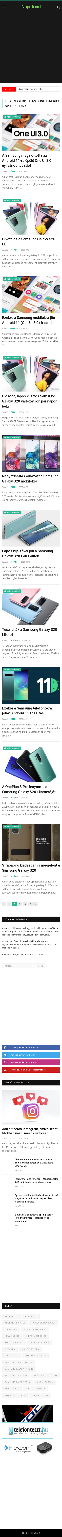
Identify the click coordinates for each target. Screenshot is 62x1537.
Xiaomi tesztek (40, 1395)
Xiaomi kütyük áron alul (30, 89)
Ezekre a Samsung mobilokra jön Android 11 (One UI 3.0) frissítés (28, 320)
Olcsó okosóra (30, 1349)
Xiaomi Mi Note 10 (35, 1389)
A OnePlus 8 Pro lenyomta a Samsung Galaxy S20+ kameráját (29, 789)
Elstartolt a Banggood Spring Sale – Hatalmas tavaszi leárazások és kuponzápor (34, 1217)
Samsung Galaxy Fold (17, 1382)
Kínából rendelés (36, 1336)
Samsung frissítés (35, 1356)
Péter (12, 171)
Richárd (13, 250)
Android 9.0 (11, 1316)
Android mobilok (12, 117)
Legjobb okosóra (40, 1343)
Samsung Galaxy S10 (45, 1376)
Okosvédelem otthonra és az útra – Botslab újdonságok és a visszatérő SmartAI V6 (34, 1162)
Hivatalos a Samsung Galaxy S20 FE (28, 241)
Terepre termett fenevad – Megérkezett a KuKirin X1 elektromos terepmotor (36, 1181)
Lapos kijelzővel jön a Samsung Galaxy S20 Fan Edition (27, 553)
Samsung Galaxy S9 (16, 1376)
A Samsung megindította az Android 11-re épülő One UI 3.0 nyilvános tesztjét (26, 160)
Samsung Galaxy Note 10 (19, 1369)
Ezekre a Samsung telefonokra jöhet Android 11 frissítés (27, 710)
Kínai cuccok (12, 1336)
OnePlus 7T (11, 1356)
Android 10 (31, 1316)
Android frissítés (15, 1323)
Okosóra (10, 1349)
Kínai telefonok (14, 1343)
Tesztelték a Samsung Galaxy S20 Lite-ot (29, 632)
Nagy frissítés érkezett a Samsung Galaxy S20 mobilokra (30, 478)
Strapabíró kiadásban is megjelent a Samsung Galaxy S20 (31, 867)
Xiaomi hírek (12, 1389)
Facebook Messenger (44, 1323)
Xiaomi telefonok (15, 1395)
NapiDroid (31, 6)
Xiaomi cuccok (45, 1382)
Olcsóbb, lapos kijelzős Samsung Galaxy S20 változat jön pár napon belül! (29, 401)
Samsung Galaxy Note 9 (18, 1362)
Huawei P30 (11, 1329)
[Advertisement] (31, 51)
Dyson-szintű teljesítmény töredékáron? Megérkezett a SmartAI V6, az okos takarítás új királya (36, 1198)
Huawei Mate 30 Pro (35, 1329)
